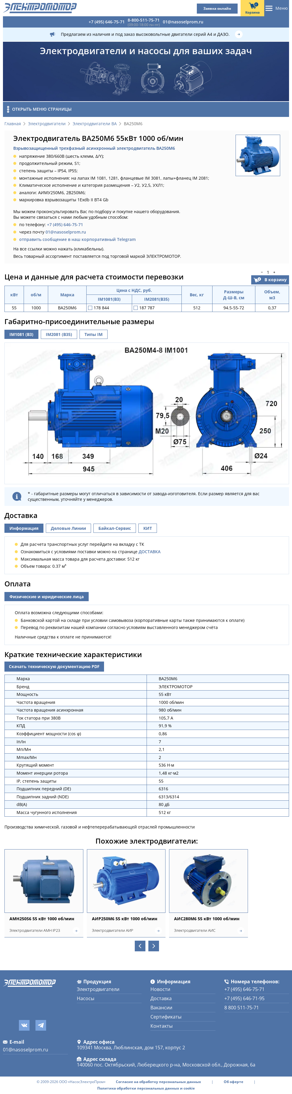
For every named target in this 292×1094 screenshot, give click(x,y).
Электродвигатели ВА (95, 123)
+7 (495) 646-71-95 (244, 998)
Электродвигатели (47, 123)
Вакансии (161, 1007)
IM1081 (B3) (21, 334)
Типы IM (94, 334)
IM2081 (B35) (59, 334)
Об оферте (233, 1081)
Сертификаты (165, 1016)
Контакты (161, 1026)
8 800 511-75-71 (241, 1007)
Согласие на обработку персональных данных (158, 1081)
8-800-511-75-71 (144, 20)
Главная (12, 123)
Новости (160, 989)
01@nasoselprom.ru (183, 22)
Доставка (161, 998)
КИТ (147, 529)
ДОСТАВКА (149, 553)
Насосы (85, 998)
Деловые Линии (68, 529)
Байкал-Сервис (114, 529)
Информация (23, 529)
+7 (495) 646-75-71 (107, 22)
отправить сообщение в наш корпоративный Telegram (77, 239)
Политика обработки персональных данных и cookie (146, 1088)
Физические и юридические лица (46, 598)
